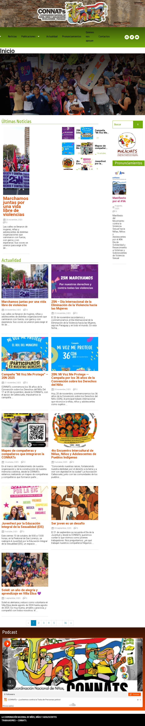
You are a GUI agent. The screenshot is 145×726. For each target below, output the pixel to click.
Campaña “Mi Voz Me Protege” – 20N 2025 (25, 376)
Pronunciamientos (71, 36)
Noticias (12, 36)
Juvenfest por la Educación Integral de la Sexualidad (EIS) (23, 525)
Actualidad (52, 36)
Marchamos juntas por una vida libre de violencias (15, 206)
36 (65, 623)
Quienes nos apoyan (90, 36)
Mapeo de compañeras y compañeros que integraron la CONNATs (23, 454)
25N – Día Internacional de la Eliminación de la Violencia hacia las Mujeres (74, 305)
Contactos (104, 36)
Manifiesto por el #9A (119, 199)
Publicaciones (31, 36)
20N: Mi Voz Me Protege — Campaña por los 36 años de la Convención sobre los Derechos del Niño (74, 379)
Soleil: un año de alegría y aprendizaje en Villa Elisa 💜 (21, 591)
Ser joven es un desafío (68, 523)
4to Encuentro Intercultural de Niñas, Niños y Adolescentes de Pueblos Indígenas (73, 454)
